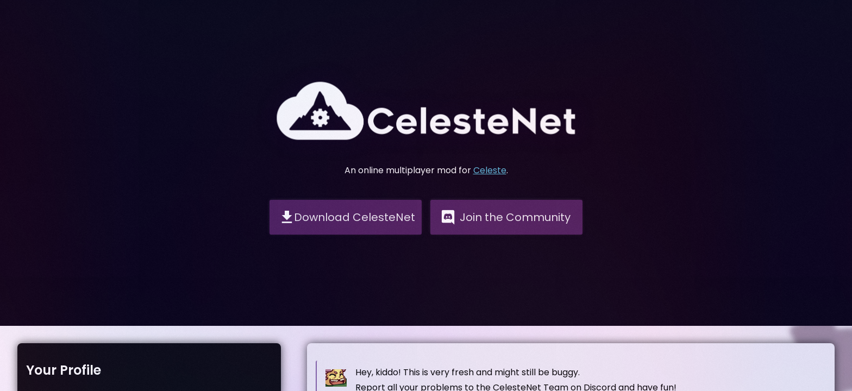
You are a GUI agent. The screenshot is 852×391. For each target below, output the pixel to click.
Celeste (489, 170)
